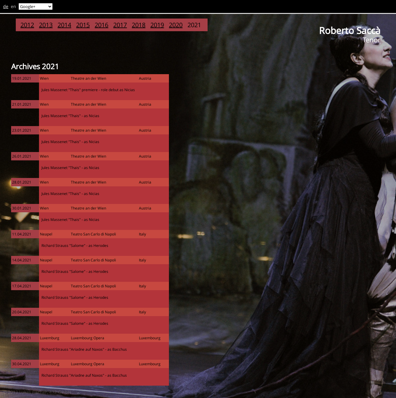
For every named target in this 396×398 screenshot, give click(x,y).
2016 (101, 25)
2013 (46, 25)
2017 (120, 25)
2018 (138, 25)
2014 (64, 25)
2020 (176, 25)
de (5, 6)
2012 (27, 25)
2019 (157, 25)
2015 (83, 25)
